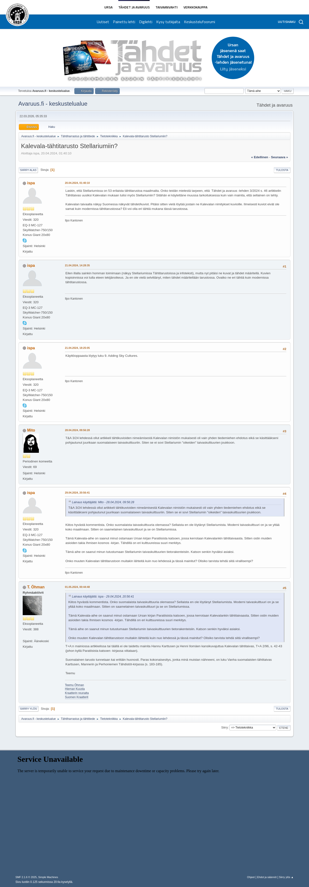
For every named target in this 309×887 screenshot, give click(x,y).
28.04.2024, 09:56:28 (77, 430)
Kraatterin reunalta (77, 693)
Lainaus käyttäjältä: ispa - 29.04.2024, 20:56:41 (103, 596)
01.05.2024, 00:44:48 (77, 586)
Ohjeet (251, 877)
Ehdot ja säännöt (267, 877)
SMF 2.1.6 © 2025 (26, 877)
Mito (31, 430)
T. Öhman (35, 587)
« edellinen (259, 157)
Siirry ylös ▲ (286, 877)
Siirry (224, 727)
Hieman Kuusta (75, 689)
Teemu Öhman (74, 685)
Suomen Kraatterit (76, 697)
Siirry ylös (28, 708)
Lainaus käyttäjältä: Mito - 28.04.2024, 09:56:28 (103, 502)
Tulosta (282, 170)
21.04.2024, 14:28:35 (77, 265)
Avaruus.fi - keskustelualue (52, 103)
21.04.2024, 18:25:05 (77, 347)
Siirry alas (28, 170)
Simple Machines (48, 877)
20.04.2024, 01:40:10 (77, 182)
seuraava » (279, 157)
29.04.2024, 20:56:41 (77, 492)
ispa (31, 183)
